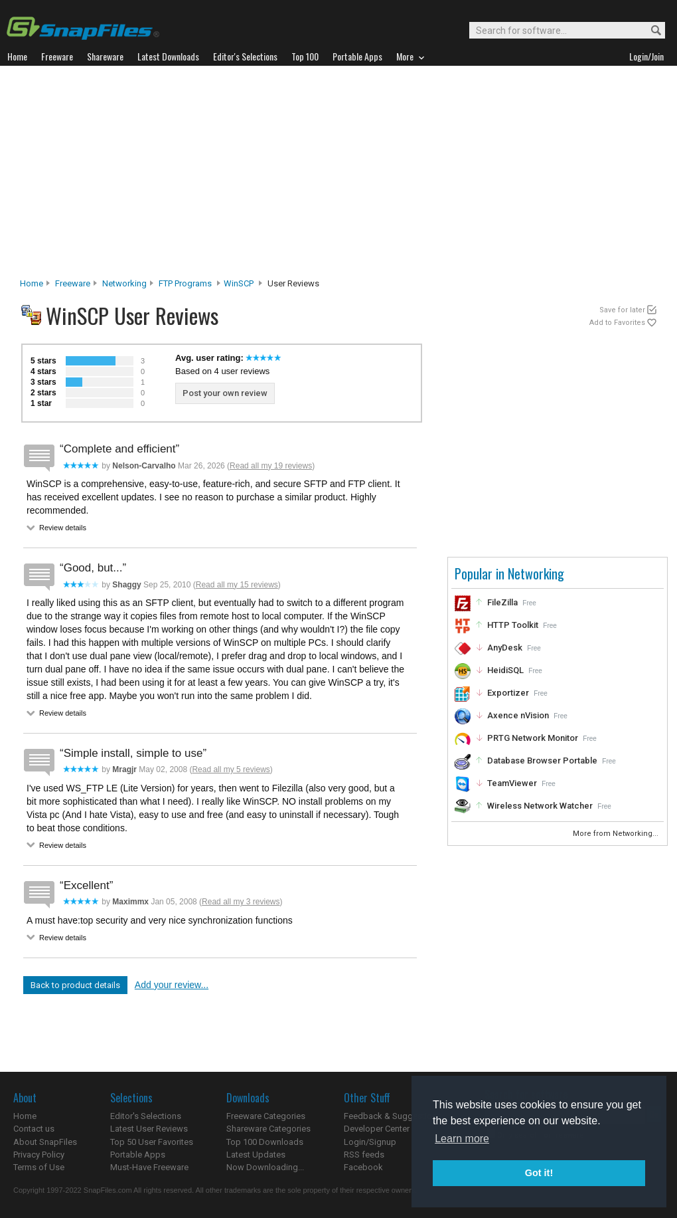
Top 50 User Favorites (151, 1142)
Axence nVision (518, 715)
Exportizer (508, 693)
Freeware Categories (265, 1116)
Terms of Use (38, 1167)
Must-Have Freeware (149, 1167)
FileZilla (502, 602)
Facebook (363, 1167)
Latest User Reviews (149, 1129)
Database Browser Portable (542, 760)
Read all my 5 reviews (230, 769)
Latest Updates (255, 1155)
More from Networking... (616, 833)
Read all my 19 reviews (271, 465)
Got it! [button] (539, 1172)
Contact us (33, 1129)
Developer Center (377, 1129)
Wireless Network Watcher (540, 806)
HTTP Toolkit (512, 625)
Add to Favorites (617, 322)
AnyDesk (504, 648)
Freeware (72, 283)
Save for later (622, 310)
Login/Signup (370, 1142)
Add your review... (171, 984)
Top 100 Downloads (264, 1142)
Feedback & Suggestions (392, 1116)
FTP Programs (185, 283)
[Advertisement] (339, 175)
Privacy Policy (38, 1155)
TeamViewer (512, 783)
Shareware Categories (268, 1129)
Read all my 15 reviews (237, 584)
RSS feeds (364, 1155)
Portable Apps (137, 1155)
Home (31, 283)
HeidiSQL (505, 670)
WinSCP (239, 283)
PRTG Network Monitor (532, 738)
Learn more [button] (462, 1138)
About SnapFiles (45, 1142)
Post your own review (225, 393)
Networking (124, 283)
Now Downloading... (265, 1167)
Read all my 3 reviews (240, 901)
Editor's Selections (145, 1116)
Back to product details (75, 985)
